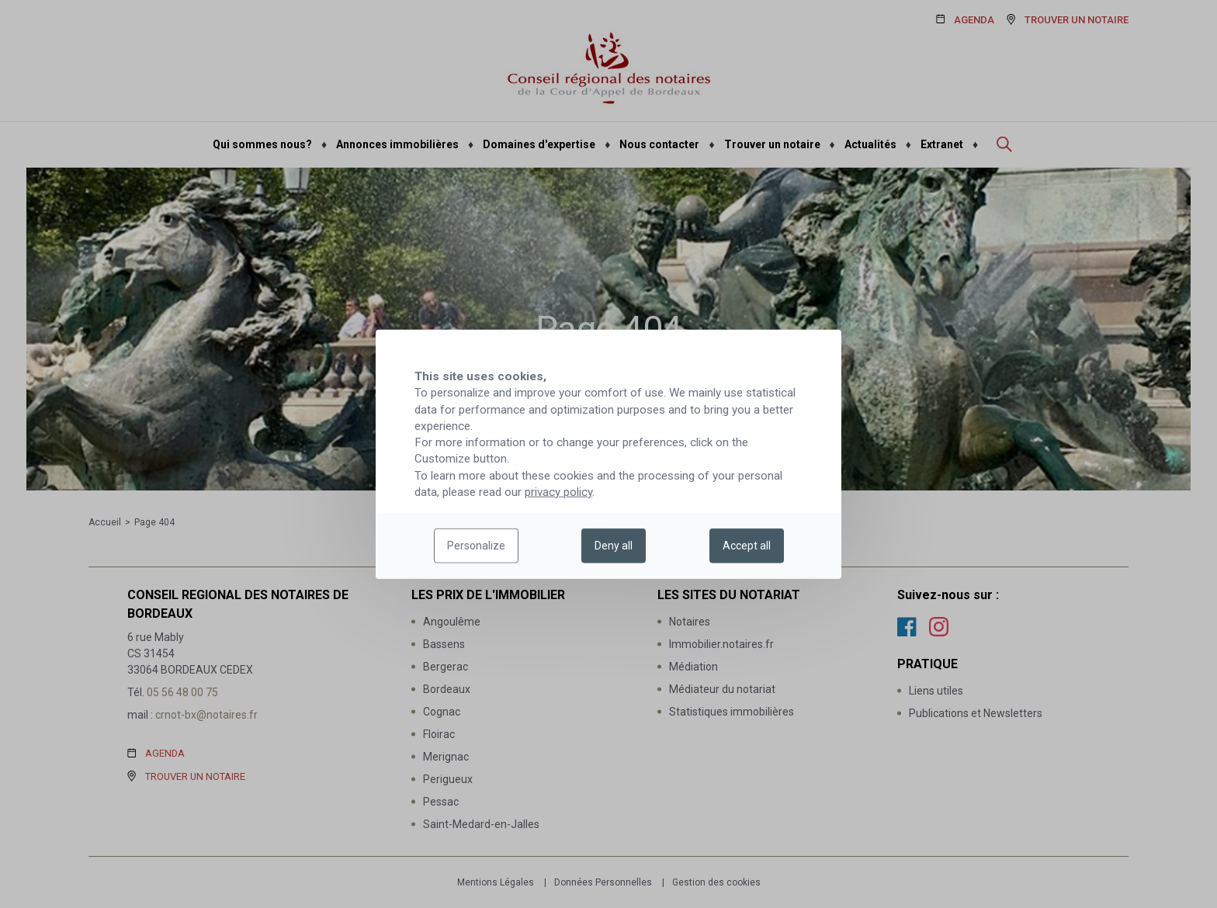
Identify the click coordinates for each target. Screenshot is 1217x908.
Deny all (614, 545)
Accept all (747, 545)
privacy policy (558, 492)
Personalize (476, 545)
